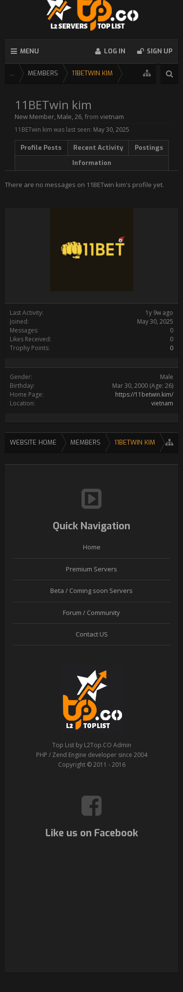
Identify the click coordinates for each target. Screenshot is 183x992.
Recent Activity (98, 147)
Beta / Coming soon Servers (91, 590)
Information (91, 163)
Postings (149, 147)
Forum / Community (91, 612)
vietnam (162, 403)
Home (92, 547)
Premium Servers (91, 569)
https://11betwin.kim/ (144, 394)
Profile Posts (40, 147)
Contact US (92, 634)
